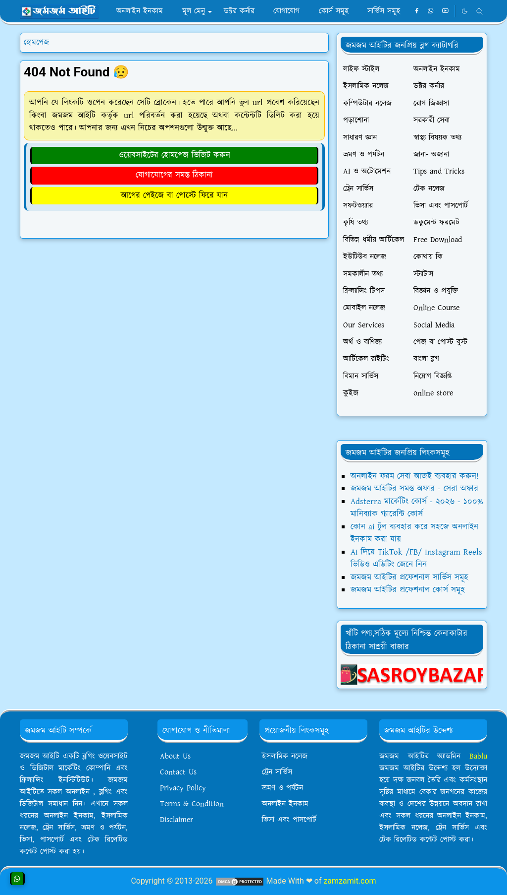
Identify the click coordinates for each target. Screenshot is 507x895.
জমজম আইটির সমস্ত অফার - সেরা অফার (414, 489)
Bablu (478, 756)
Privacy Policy (183, 788)
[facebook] (416, 11)
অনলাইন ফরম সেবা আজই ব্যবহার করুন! (415, 476)
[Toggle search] (479, 11)
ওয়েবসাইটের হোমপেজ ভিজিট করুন (174, 155)
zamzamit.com (349, 881)
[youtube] (445, 11)
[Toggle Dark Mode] (464, 11)
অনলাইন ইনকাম (285, 804)
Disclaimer (176, 820)
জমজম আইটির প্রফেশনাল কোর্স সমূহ (408, 590)
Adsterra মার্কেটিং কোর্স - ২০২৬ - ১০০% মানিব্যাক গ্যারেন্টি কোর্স (417, 508)
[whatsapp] (431, 11)
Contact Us (178, 772)
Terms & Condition (192, 804)
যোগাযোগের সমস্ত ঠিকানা (174, 175)
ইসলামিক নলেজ (284, 756)
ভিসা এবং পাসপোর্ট (289, 820)
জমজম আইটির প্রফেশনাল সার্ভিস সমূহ (409, 577)
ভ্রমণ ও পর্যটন (282, 788)
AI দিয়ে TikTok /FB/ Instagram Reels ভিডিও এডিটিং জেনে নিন (416, 558)
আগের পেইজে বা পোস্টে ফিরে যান (174, 195)
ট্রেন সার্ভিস (277, 772)
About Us (175, 756)
